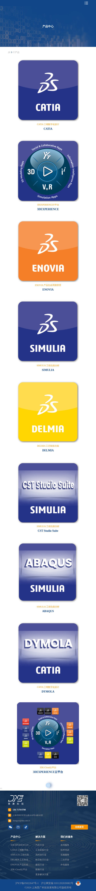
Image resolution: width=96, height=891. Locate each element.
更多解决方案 (41, 874)
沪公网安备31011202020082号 (57, 883)
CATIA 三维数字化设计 (21, 850)
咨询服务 (65, 845)
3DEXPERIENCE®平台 (21, 845)
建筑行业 (39, 864)
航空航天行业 (41, 859)
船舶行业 (39, 869)
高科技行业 (40, 854)
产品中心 (15, 836)
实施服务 (65, 854)
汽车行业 (39, 845)
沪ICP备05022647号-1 (27, 883)
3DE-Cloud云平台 (19, 869)
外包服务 (65, 864)
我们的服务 (67, 836)
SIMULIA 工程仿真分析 (21, 854)
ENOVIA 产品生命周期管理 (21, 864)
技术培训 (65, 850)
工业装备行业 (41, 850)
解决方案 (40, 836)
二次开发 (65, 859)
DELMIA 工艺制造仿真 (21, 859)
